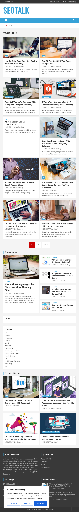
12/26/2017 (46, 66)
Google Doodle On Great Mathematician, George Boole (62, 275)
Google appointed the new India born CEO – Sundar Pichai (61, 291)
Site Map (51, 509)
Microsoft (8, 346)
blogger (62, 281)
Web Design (9, 97)
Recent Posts (48, 479)
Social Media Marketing (12, 361)
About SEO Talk (54, 1)
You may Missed (12, 373)
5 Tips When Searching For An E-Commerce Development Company (57, 103)
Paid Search (9, 348)
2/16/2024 (8, 406)
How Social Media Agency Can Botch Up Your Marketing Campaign (21, 438)
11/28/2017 (8, 127)
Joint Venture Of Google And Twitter (62, 306)
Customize (13, 503)
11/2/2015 (55, 281)
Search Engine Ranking (12, 353)
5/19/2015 (55, 310)
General (7, 341)
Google (7, 281)
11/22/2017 (46, 149)
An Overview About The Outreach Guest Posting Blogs (19, 183)
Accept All (40, 503)
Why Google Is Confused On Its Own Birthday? (63, 261)
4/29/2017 (45, 190)
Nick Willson (16, 406)
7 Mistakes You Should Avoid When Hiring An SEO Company (57, 225)
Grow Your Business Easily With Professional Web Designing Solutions (56, 143)
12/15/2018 (8, 293)
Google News (11, 252)
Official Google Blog (9, 484)
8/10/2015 (55, 297)
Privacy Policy (72, 1)
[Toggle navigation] (6, 20)
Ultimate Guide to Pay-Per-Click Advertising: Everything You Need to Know (58, 403)
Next (46, 245)
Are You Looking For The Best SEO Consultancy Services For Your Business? (57, 185)
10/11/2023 (46, 408)
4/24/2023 (8, 442)
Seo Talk (44, 509)
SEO (6, 56)
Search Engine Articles (12, 351)
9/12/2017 (8, 187)
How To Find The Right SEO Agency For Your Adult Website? (21, 225)
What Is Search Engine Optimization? (15, 123)
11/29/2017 (46, 107)
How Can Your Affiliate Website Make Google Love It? (55, 438)
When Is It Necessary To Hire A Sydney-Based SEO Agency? (18, 401)
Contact (63, 1)
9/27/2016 (55, 265)
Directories (8, 338)
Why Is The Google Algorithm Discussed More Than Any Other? (19, 287)
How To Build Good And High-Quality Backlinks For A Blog (21, 62)
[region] (26, 497)
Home (43, 464)
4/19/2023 (45, 442)
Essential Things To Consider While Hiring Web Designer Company (21, 103)
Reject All (27, 503)
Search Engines (10, 356)
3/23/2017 (45, 229)
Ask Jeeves (8, 333)
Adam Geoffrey (19, 66)
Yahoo (7, 366)
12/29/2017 (8, 66)
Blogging (7, 335)
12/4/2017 (8, 107)
